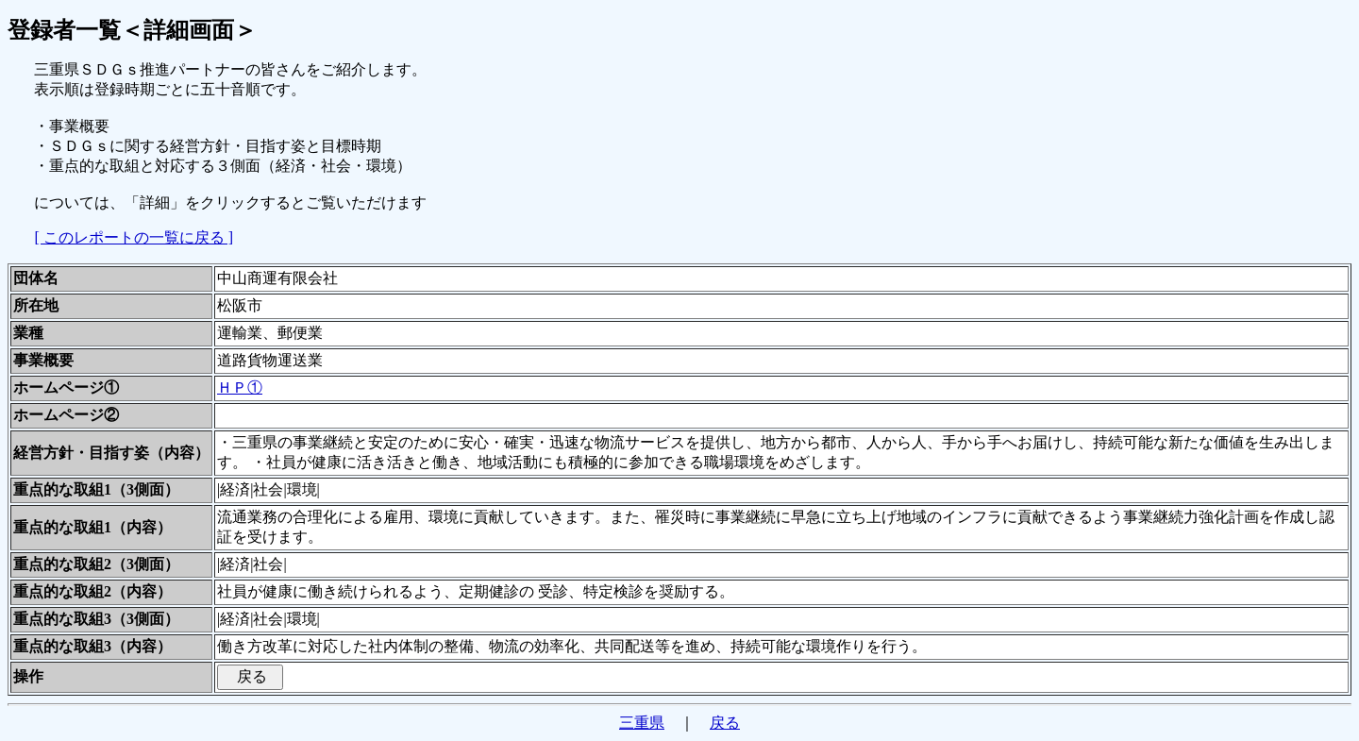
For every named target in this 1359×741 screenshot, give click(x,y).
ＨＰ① (239, 387)
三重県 (641, 723)
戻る (725, 723)
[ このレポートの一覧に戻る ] (133, 237)
